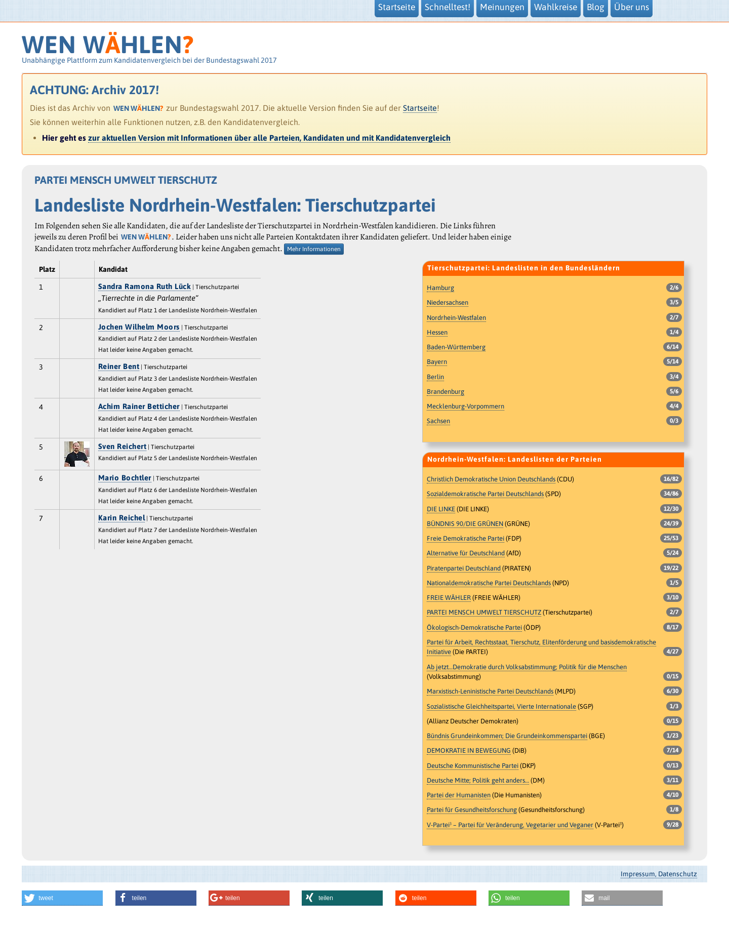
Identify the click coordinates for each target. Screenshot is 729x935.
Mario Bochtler (124, 477)
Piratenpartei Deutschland (464, 568)
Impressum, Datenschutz (659, 874)
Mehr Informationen (314, 249)
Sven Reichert (122, 446)
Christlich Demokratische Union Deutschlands (491, 479)
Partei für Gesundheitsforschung (472, 810)
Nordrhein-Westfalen (456, 317)
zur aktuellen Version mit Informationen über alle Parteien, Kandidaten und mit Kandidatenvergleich (269, 137)
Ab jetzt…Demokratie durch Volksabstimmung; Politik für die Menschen (527, 667)
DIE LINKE (441, 509)
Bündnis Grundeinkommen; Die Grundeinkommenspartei (507, 736)
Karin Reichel (121, 517)
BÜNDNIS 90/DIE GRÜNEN (465, 523)
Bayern (437, 361)
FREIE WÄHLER (449, 597)
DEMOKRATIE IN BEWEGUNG (469, 750)
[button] (62, 898)
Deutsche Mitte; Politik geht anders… (478, 780)
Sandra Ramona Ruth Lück (144, 286)
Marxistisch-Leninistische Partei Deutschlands (490, 691)
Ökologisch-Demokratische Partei (474, 627)
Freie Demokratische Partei (465, 538)
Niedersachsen (447, 302)
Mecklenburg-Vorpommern (465, 406)
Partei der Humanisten (459, 795)
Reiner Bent (119, 366)
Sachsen (438, 421)
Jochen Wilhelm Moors (139, 326)
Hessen (437, 332)
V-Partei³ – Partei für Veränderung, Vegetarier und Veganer (510, 825)
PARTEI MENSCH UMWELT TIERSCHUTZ (484, 612)
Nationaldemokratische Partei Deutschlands (489, 583)
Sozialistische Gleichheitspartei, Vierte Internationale (501, 706)
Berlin (435, 377)
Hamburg (440, 288)
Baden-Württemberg (456, 347)
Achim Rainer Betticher (139, 406)
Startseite (420, 107)
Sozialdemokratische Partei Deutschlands (485, 494)
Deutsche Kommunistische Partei (472, 765)
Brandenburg (445, 391)
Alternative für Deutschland (466, 553)
